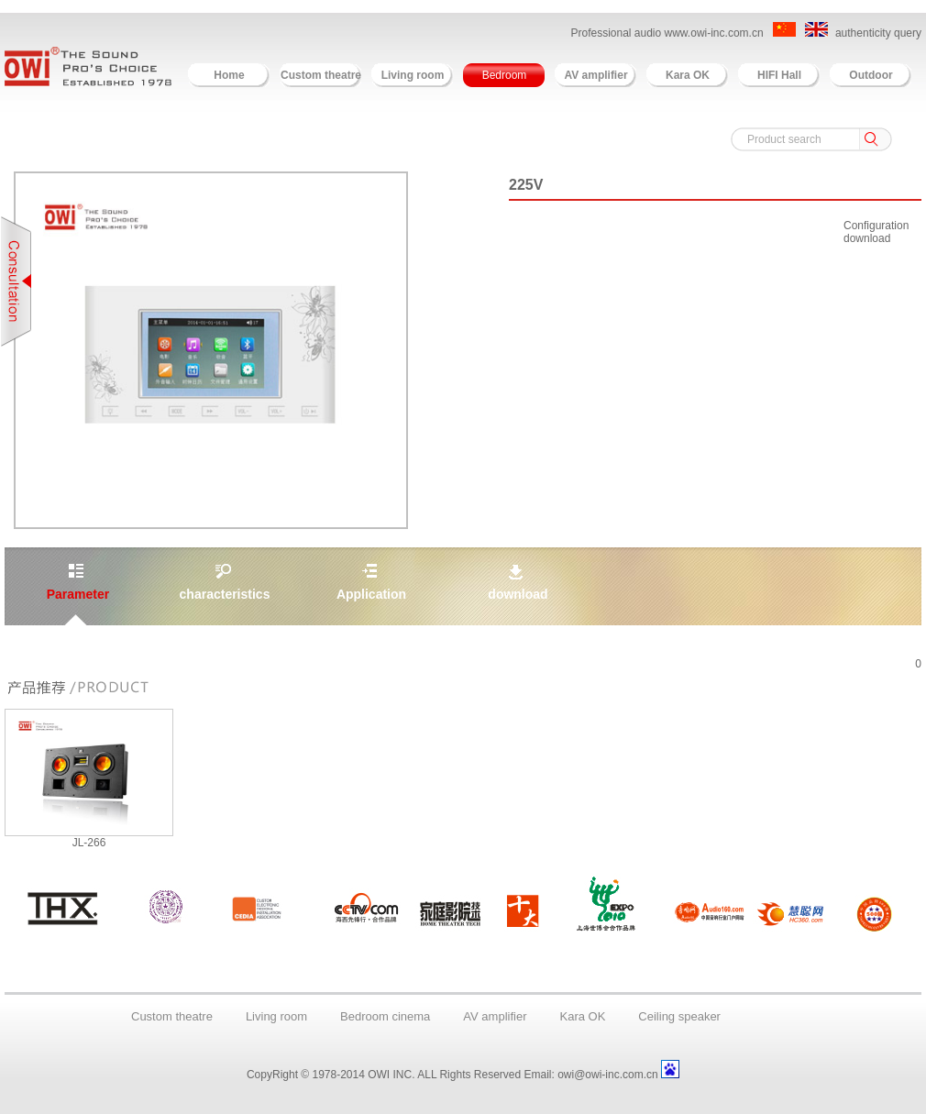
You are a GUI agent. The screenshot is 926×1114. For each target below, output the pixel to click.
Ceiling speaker (679, 1016)
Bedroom (504, 75)
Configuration (876, 225)
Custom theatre (321, 75)
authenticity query (878, 33)
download (866, 238)
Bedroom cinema (385, 1016)
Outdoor (870, 75)
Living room (413, 75)
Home (229, 75)
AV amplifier (595, 75)
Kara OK (688, 75)
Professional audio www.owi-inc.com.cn (668, 33)
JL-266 (89, 842)
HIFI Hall (779, 75)
